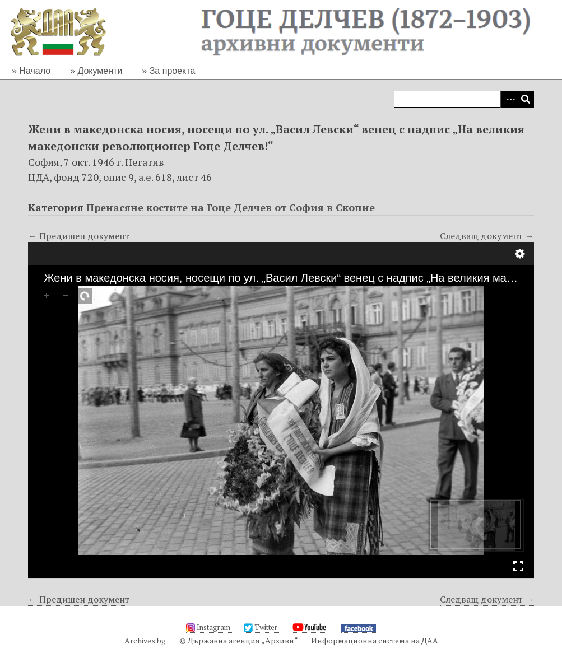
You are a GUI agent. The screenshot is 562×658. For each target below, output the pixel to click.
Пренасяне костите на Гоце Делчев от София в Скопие (230, 207)
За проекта (173, 71)
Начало (34, 71)
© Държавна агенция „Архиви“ (238, 640)
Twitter (261, 627)
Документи (99, 71)
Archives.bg (145, 640)
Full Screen (518, 566)
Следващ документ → (487, 236)
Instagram (209, 627)
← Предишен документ (78, 236)
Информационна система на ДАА (374, 640)
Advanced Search (508, 99)
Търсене (525, 99)
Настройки (520, 253)
